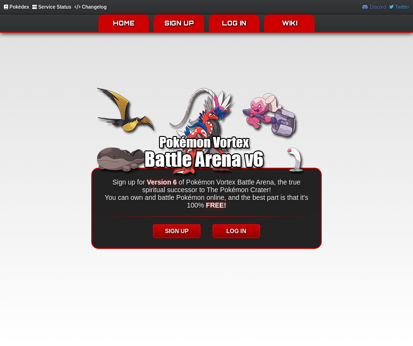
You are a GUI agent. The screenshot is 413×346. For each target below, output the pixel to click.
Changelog (90, 7)
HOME (123, 23)
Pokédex (16, 7)
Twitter (399, 7)
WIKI (289, 23)
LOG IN (234, 23)
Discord (374, 7)
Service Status (52, 7)
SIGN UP (179, 23)
